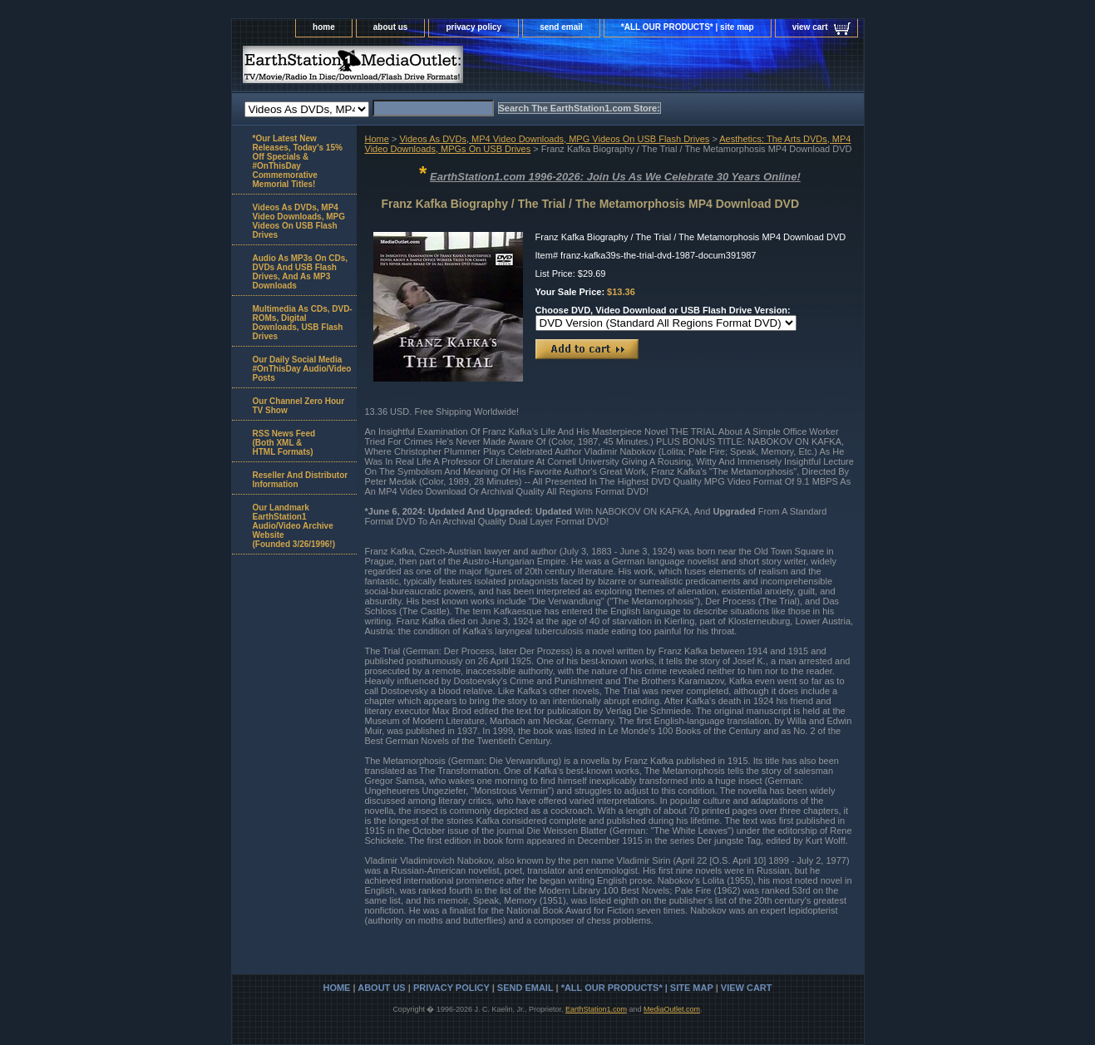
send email (561, 27)
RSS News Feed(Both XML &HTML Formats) (284, 442)
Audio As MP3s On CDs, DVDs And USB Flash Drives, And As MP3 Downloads (300, 272)
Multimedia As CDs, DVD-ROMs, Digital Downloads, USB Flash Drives (303, 322)
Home (377, 139)
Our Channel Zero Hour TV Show (299, 406)
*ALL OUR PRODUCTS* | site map (687, 27)
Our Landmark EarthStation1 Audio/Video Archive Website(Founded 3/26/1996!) (294, 526)
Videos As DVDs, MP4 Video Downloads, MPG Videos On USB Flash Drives (554, 139)
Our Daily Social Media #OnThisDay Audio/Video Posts (302, 368)
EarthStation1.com (596, 1009)
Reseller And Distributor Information (300, 480)
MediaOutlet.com (672, 1009)
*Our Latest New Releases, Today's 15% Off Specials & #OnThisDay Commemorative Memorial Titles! (298, 161)
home (324, 27)
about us (390, 27)
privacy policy (473, 27)
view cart (810, 27)
